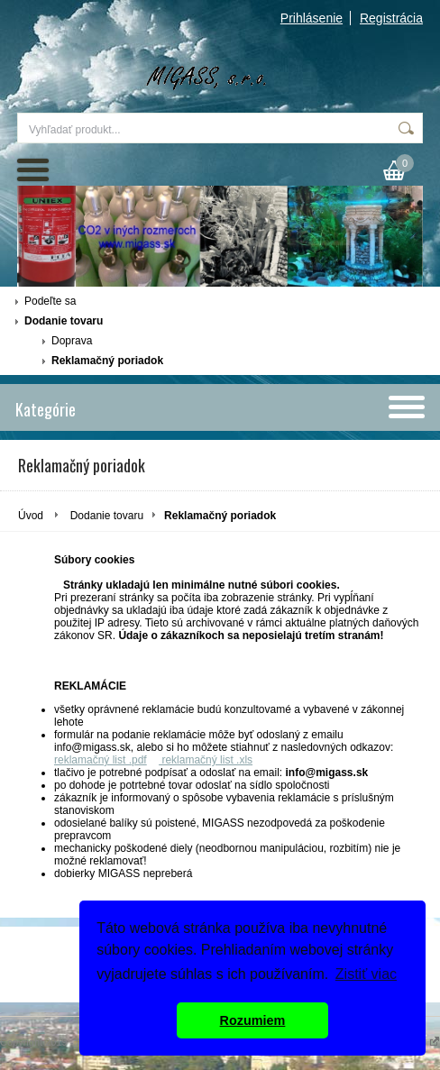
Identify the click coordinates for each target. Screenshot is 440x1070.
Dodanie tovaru (63, 321)
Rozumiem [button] (253, 1020)
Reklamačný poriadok (107, 360)
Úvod (30, 515)
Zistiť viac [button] (366, 974)
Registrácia (391, 18)
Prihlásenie (311, 18)
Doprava (71, 340)
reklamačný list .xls (205, 760)
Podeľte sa (50, 301)
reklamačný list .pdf (100, 760)
